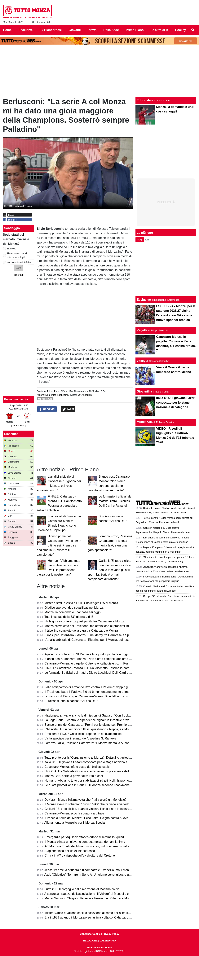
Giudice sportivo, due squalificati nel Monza (74, 607)
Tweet (68, 409)
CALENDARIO (108, 940)
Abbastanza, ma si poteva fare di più (17, 255)
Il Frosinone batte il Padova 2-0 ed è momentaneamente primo (87, 691)
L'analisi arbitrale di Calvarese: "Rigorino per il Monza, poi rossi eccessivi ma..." (98, 639)
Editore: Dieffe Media (99, 947)
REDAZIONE (90, 940)
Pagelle (142, 330)
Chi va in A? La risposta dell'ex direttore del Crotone (80, 855)
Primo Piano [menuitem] (135, 30)
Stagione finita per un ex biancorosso (70, 851)
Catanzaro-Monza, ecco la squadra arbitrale (74, 813)
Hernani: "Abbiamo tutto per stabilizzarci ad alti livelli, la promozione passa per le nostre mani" (108, 780)
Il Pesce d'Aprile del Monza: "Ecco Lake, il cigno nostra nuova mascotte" (94, 818)
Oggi (139, 239)
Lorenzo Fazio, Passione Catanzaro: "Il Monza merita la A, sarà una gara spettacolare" (103, 743)
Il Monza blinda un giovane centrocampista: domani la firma (85, 841)
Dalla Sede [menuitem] (111, 30)
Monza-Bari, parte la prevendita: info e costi (74, 776)
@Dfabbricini (85, 394)
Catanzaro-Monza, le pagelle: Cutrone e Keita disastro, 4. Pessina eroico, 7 (96, 663)
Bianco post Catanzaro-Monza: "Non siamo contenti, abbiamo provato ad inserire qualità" (105, 658)
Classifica (11, 434)
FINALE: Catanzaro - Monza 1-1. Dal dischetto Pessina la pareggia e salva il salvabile (103, 668)
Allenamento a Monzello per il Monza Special (74, 822)
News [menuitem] (92, 30)
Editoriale (144, 100)
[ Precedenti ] (18, 425)
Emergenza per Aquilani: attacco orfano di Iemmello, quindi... (86, 837)
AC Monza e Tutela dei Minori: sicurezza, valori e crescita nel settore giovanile (97, 846)
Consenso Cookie (90, 933)
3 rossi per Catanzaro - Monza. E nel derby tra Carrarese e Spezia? (90, 635)
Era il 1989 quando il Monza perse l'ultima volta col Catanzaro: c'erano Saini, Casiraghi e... (106, 917)
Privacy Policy (111, 933)
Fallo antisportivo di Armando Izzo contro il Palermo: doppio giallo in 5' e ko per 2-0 (101, 687)
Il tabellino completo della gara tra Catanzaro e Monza (81, 630)
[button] (18, 268)
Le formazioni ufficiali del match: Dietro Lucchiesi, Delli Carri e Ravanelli (115, 501)
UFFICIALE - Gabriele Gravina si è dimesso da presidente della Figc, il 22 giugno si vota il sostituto (112, 771)
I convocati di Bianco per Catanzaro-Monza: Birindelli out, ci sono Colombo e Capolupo (103, 696)
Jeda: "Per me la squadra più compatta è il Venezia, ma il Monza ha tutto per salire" (101, 870)
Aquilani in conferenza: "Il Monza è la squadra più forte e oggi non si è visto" (96, 654)
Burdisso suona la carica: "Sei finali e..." (72, 701)
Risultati (18, 274)
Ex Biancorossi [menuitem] (51, 30)
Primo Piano (53, 391)
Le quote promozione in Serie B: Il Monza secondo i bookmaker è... (90, 785)
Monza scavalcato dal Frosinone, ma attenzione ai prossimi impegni (90, 626)
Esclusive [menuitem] (26, 30)
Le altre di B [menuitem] (159, 30)
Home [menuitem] (7, 30)
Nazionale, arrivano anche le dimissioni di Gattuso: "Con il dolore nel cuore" (96, 715)
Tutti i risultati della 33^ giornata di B (68, 616)
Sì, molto (11, 248)
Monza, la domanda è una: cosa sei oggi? (73, 612)
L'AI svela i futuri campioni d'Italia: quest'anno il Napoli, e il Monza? (90, 729)
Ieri (147, 239)
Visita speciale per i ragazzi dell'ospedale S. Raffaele (80, 738)
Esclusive (144, 299)
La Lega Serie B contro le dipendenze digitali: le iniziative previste (89, 720)
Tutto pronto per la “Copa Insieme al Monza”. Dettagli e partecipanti (90, 757)
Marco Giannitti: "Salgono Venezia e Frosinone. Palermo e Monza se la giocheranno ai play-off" (109, 898)
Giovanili (143, 391)
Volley (141, 360)
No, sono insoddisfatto (19, 262)
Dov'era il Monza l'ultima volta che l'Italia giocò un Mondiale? (86, 799)
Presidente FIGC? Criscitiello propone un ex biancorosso (83, 733)
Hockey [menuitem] (180, 30)
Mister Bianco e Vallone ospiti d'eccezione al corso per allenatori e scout (93, 912)
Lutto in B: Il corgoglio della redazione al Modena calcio (82, 889)
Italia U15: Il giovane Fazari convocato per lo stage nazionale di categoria (94, 762)
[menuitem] (193, 30)
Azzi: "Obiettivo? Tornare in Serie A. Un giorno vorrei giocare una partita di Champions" (103, 874)
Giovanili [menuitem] (75, 30)
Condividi (47, 409)
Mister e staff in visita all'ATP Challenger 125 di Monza (81, 603)
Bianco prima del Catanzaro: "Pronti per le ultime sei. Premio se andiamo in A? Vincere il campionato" (59, 545)
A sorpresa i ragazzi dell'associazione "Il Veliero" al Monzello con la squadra (95, 893)
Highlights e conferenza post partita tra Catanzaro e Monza (85, 621)
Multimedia (145, 422)
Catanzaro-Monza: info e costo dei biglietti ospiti (77, 766)
